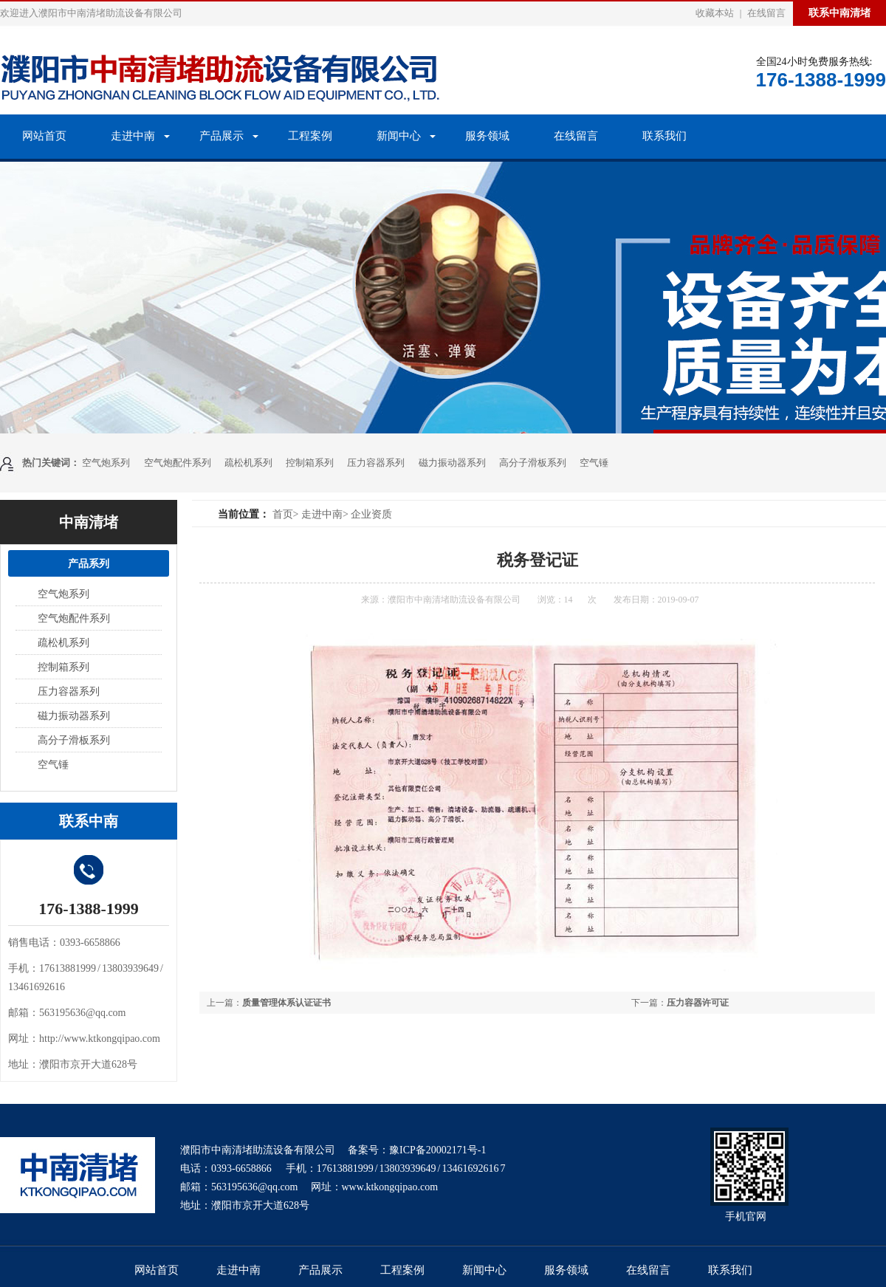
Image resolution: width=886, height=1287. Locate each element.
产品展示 (221, 136)
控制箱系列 (310, 462)
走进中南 (133, 136)
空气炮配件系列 (177, 462)
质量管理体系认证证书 (286, 1003)
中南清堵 (88, 522)
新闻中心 (399, 136)
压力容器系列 (376, 462)
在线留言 (766, 12)
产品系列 (88, 563)
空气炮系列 (106, 462)
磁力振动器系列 (452, 462)
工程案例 (310, 136)
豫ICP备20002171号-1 (437, 1150)
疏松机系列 (248, 462)
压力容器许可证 (698, 1003)
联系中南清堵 (839, 12)
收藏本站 (715, 12)
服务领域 (487, 136)
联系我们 (664, 136)
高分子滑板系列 (532, 462)
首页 (282, 514)
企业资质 (371, 514)
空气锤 (594, 462)
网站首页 (44, 136)
